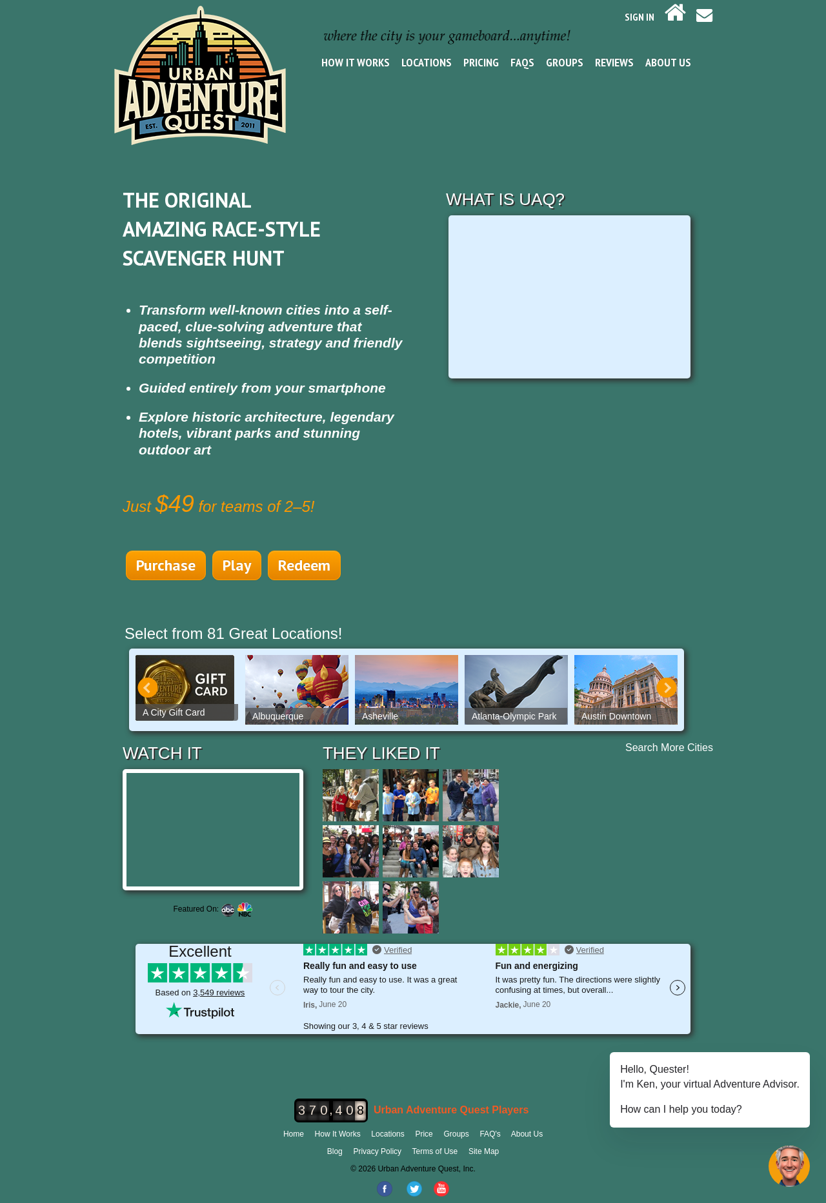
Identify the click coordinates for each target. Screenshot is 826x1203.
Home (293, 1134)
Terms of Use (435, 1151)
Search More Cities (669, 747)
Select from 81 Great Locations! (234, 633)
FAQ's (489, 1134)
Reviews (614, 62)
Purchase (166, 565)
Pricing (481, 62)
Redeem (304, 565)
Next (666, 688)
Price (423, 1134)
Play (237, 565)
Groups (564, 62)
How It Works (355, 62)
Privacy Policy (377, 1151)
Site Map (483, 1151)
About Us (668, 62)
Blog (335, 1151)
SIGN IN (639, 16)
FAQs (522, 62)
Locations (426, 62)
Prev (147, 688)
